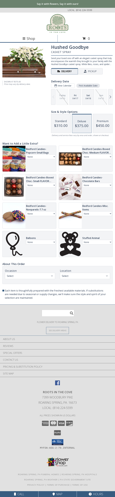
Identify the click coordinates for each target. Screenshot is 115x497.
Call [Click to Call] (19, 494)
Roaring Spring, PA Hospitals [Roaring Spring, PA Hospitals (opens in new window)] (79, 474)
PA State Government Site (75, 479)
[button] (57, 442)
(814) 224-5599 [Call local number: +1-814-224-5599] (84, 10)
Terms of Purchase (58, 485)
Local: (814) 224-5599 (57, 408)
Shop (28, 38)
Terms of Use (80, 485)
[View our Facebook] (57, 384)
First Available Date (88, 85)
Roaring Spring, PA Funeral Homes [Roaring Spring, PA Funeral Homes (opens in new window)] (38, 474)
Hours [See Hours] (96, 494)
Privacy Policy (35, 485)
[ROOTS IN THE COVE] (57, 23)
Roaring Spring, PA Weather (41, 479)
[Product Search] (58, 313)
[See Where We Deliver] (57, 330)
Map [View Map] (57, 494)
